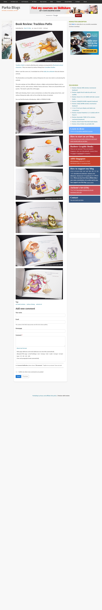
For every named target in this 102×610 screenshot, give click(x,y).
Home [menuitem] (5, 1)
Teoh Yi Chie (27, 28)
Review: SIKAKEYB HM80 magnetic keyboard (85, 101)
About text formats (22, 350)
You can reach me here (76, 200)
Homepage (19, 328)
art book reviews (20, 304)
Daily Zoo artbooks (49, 71)
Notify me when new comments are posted (31, 374)
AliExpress (73, 175)
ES (97, 171)
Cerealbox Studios (50, 67)
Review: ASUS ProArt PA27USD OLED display (85, 121)
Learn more (90, 182)
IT (95, 171)
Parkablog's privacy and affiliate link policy (44, 397)
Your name (19, 312)
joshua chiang (31, 304)
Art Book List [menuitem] (14, 1)
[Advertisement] (83, 68)
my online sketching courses (84, 131)
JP (72, 173)
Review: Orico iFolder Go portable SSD (83, 124)
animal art (39, 304)
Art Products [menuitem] (24, 1)
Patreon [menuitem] (59, 1)
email (74, 153)
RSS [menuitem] (51, 1)
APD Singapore (74, 161)
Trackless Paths (20, 65)
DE (90, 171)
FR (92, 171)
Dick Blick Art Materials (80, 173)
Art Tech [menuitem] (34, 1)
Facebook (80, 153)
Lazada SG (89, 175)
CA (84, 171)
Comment (18, 335)
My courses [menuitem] (43, 1)
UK (87, 171)
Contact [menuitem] (77, 1)
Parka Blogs (11, 7)
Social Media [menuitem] (68, 1)
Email (17, 319)
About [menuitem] (85, 1)
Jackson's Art (91, 173)
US (81, 171)
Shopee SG (80, 175)
